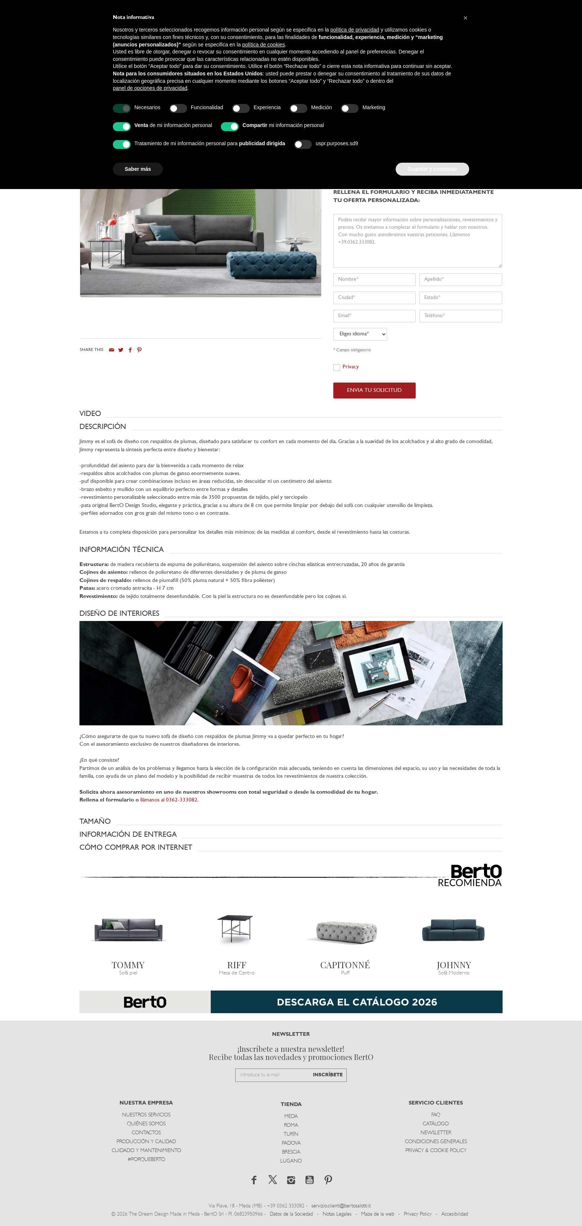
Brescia (291, 1152)
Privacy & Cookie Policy (436, 1151)
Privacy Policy (418, 1214)
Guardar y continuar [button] (432, 169)
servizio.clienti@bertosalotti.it (341, 1206)
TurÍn (291, 1134)
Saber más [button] (138, 169)
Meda (291, 1116)
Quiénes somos (146, 1124)
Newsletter (436, 1133)
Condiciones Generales (436, 1142)
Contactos (146, 1133)
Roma (291, 1125)
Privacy (351, 367)
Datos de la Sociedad (292, 1214)
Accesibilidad (454, 1214)
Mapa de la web (377, 1214)
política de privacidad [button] (354, 30)
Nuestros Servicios (146, 1115)
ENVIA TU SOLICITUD (374, 390)
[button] (291, 413)
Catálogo (436, 1124)
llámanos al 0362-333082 (168, 800)
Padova (291, 1143)
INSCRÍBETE (328, 1075)
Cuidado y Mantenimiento (146, 1151)
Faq (435, 1115)
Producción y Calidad (146, 1142)
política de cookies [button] (263, 45)
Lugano (291, 1161)
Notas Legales (337, 1214)
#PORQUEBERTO (146, 1159)
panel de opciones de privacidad (150, 88)
